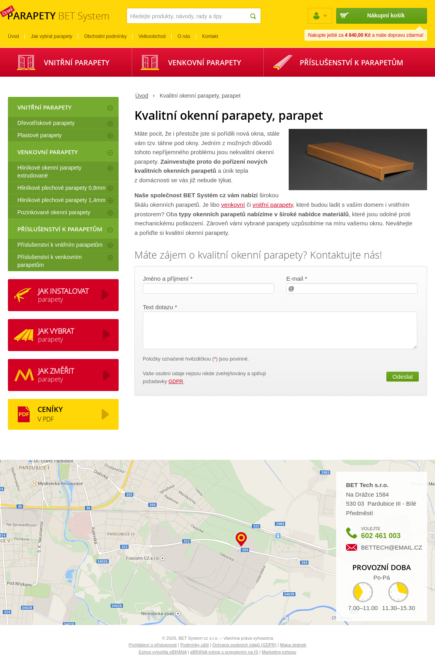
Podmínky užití (194, 644)
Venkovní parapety (204, 62)
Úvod (141, 96)
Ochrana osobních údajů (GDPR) (244, 644)
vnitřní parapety (273, 204)
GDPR (175, 381)
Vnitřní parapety (77, 62)
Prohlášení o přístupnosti (153, 644)
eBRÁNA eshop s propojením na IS (224, 652)
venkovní (233, 204)
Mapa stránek (293, 644)
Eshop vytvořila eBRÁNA (163, 652)
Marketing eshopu (279, 652)
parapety (63, 295)
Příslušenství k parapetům (351, 62)
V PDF (50, 413)
